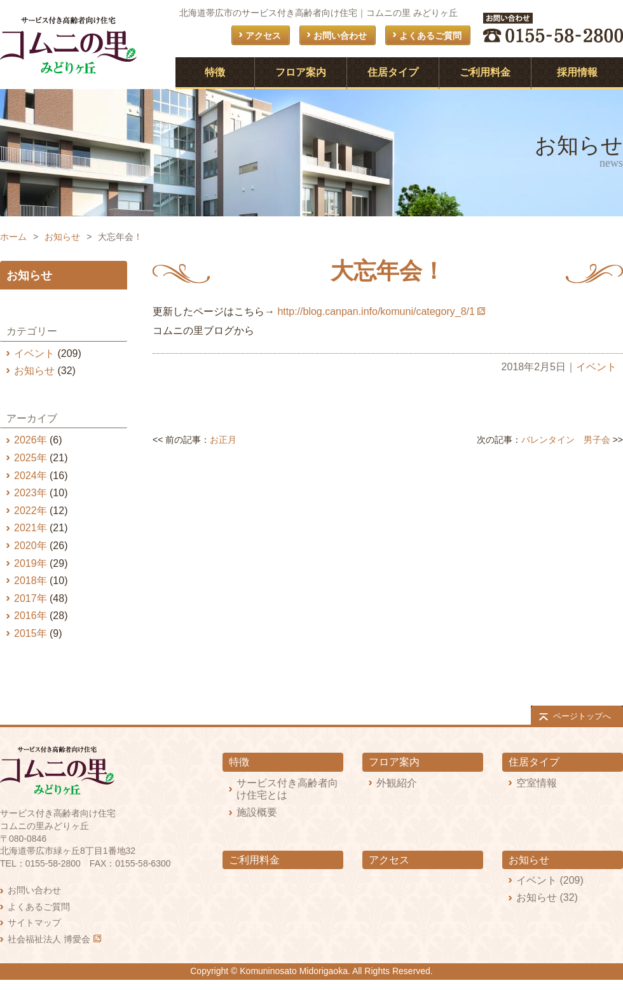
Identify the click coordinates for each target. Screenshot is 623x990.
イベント (596, 366)
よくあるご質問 (430, 36)
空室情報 (536, 782)
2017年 (30, 598)
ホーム (13, 237)
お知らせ (62, 237)
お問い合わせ (340, 36)
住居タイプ (392, 72)
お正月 (223, 440)
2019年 (30, 563)
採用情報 (577, 72)
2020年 (30, 545)
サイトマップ (34, 922)
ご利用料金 (485, 72)
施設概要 (256, 812)
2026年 (30, 440)
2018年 (30, 580)
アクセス (263, 36)
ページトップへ (582, 716)
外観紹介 (396, 782)
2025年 (30, 457)
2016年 (30, 615)
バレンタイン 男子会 (565, 440)
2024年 (30, 475)
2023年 (30, 492)
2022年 (30, 510)
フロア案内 (300, 72)
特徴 (215, 72)
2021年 (30, 527)
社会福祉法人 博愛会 (49, 939)
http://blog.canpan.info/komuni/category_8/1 (375, 311)
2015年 (30, 633)
